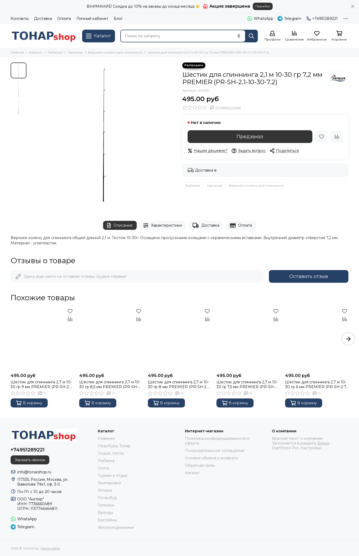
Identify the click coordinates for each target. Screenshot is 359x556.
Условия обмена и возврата (211, 458)
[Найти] (251, 36)
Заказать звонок (30, 460)
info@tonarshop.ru (34, 472)
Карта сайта (50, 548)
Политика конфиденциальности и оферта (217, 441)
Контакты (20, 18)
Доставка (43, 18)
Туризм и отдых (112, 475)
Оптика (105, 490)
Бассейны (107, 520)
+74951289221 (322, 18)
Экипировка (109, 483)
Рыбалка (55, 52)
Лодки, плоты (111, 453)
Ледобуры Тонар (114, 445)
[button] (348, 339)
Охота (103, 468)
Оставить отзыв (308, 276)
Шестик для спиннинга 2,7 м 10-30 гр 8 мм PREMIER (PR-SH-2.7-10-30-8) (179, 384)
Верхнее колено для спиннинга (115, 52)
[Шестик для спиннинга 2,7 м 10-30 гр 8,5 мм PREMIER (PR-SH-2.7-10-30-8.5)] (111, 338)
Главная (17, 52)
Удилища (75, 52)
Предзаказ (250, 137)
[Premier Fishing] (337, 78)
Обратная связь (200, 465)
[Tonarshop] (44, 35)
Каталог (35, 52)
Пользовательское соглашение (215, 450)
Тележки (106, 505)
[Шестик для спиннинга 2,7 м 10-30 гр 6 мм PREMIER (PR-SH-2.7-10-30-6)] (316, 338)
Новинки (106, 438)
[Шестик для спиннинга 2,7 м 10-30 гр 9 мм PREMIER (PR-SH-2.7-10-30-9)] (42, 338)
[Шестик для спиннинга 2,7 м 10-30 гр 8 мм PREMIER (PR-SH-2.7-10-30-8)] (179, 338)
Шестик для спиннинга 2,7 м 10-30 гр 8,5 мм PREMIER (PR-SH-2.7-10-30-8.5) (109, 384)
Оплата (64, 18)
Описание (120, 225)
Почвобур (107, 497)
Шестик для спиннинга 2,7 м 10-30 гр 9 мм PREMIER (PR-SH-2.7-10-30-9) (42, 384)
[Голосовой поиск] (238, 36)
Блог (118, 18)
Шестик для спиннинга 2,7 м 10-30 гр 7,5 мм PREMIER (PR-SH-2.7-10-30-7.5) (247, 384)
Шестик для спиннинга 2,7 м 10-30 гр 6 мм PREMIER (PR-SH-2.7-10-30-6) (316, 384)
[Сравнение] (294, 36)
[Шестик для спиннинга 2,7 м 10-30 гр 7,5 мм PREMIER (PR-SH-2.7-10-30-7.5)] (248, 338)
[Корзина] (339, 36)
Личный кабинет (92, 18)
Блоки (323, 443)
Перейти (262, 6)
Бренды (105, 512)
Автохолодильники (116, 527)
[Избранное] (317, 36)
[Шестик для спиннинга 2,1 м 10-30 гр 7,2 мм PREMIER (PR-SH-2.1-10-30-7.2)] (103, 136)
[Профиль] (272, 36)
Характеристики (162, 225)
